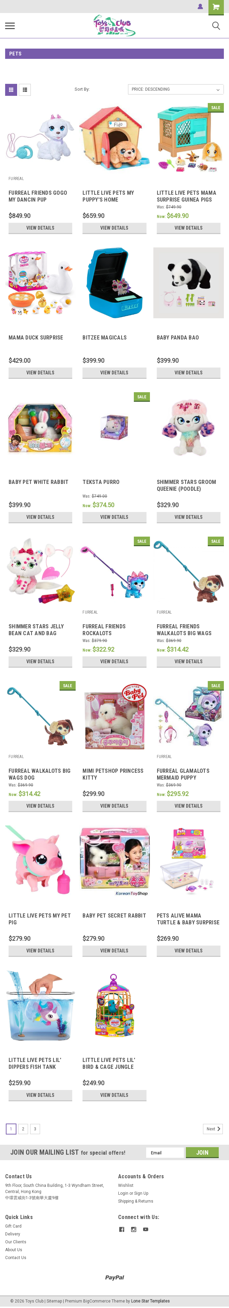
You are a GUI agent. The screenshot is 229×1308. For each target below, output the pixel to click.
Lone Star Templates (150, 1301)
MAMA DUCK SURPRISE (36, 337)
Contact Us (15, 1257)
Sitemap (54, 1301)
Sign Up (141, 1193)
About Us (13, 1249)
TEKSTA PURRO (100, 482)
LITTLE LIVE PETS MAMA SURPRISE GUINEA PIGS (186, 196)
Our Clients (15, 1242)
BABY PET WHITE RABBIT (38, 482)
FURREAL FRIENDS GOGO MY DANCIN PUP (38, 196)
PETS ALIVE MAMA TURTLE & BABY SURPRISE (188, 919)
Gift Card (13, 1226)
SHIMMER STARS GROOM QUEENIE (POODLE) (186, 485)
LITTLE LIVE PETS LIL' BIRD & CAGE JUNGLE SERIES (108, 1067)
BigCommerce (97, 1301)
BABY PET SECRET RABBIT (114, 915)
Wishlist (125, 1185)
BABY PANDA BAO (178, 337)
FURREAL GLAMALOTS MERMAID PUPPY (183, 774)
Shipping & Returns (135, 1201)
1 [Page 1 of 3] (11, 1129)
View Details (40, 228)
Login (123, 1193)
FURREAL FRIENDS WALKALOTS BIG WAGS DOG (184, 633)
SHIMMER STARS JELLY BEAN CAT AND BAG (36, 630)
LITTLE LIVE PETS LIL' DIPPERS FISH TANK (35, 1063)
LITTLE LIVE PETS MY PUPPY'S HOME (108, 196)
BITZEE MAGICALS (104, 337)
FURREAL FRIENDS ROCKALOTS (104, 630)
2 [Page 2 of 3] (23, 1129)
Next (215, 1129)
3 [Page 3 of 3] (35, 1129)
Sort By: (82, 89)
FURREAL (16, 178)
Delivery (12, 1234)
